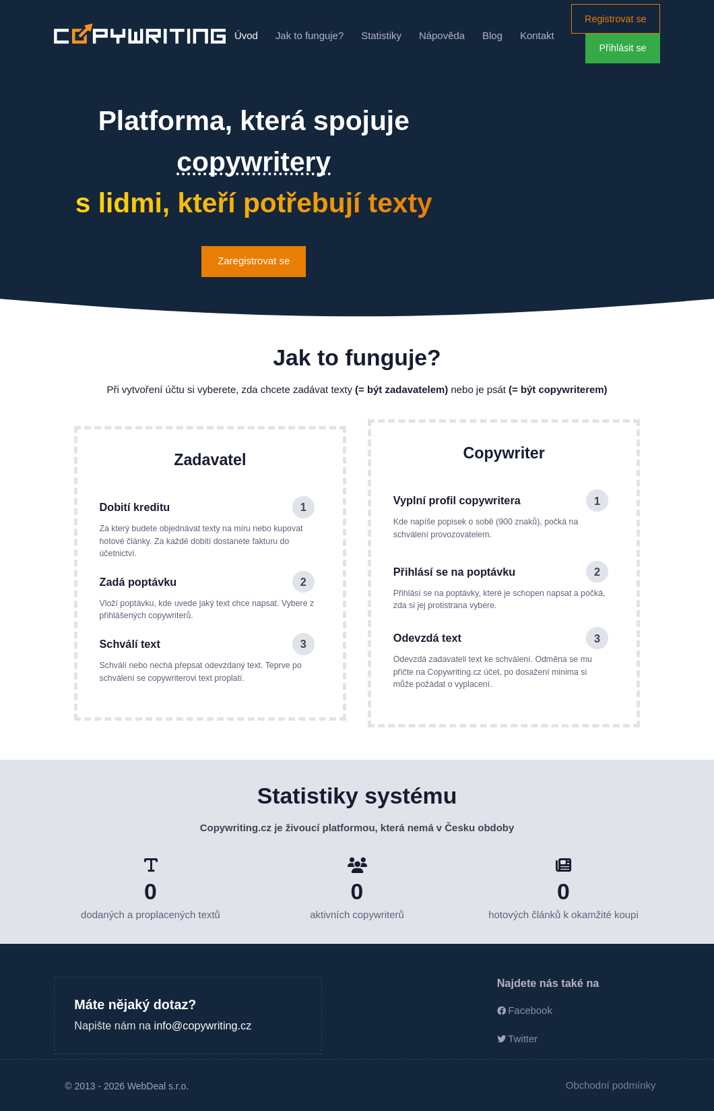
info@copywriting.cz (203, 1025)
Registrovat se (615, 18)
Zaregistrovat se (254, 260)
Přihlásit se (623, 47)
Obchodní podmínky (611, 1085)
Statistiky (381, 35)
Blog (492, 35)
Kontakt (537, 35)
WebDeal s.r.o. (158, 1086)
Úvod (246, 35)
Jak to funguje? (309, 35)
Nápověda (442, 35)
